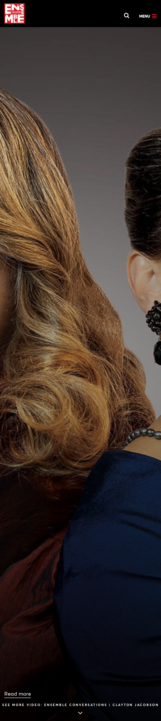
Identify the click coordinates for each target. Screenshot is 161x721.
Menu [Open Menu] (144, 16)
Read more (17, 694)
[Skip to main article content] (80, 710)
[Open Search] (124, 14)
